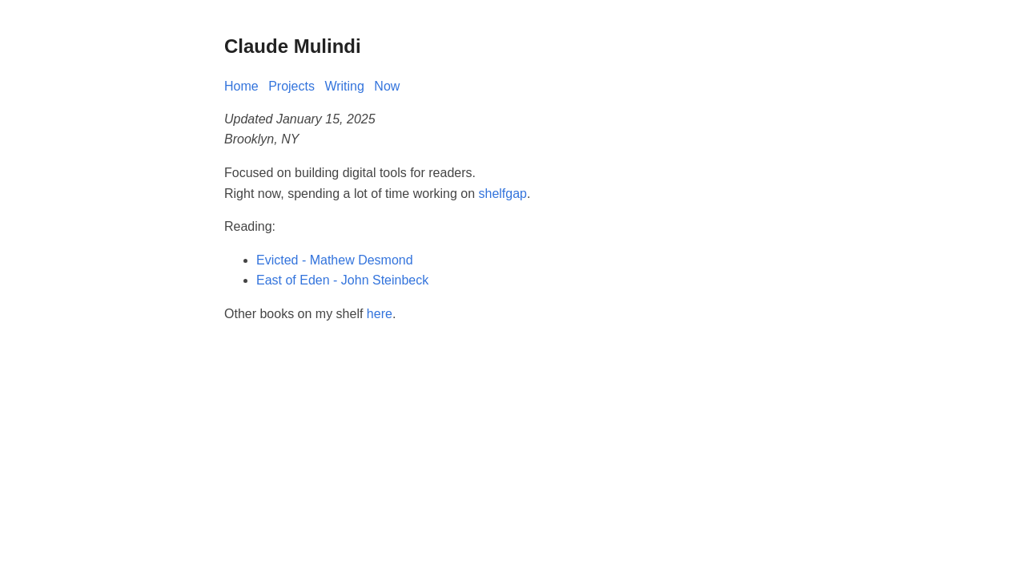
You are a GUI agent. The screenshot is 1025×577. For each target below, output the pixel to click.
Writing (344, 86)
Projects (291, 86)
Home (241, 86)
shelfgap (503, 193)
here (379, 314)
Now (387, 86)
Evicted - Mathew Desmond (334, 260)
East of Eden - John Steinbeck (342, 280)
